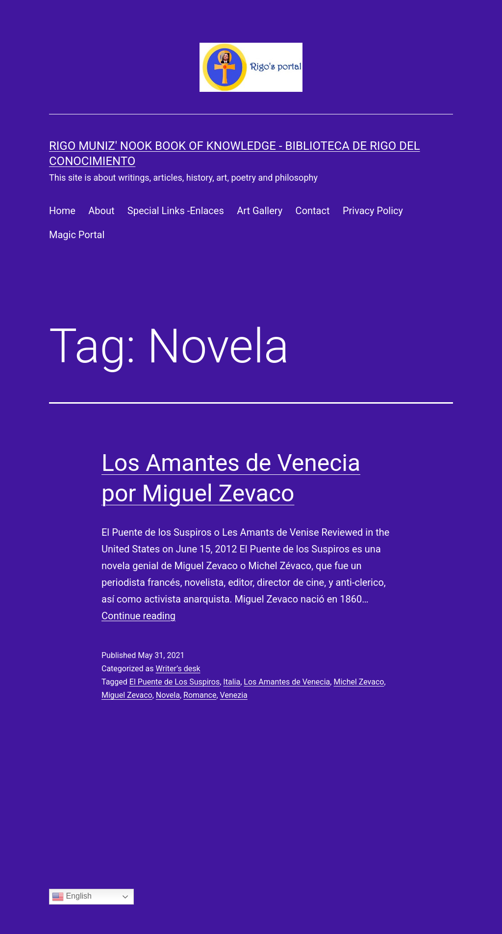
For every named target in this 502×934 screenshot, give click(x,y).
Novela (168, 695)
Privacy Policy (373, 211)
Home (62, 211)
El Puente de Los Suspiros (174, 682)
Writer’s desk (177, 668)
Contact (313, 211)
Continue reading (138, 616)
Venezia (234, 695)
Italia (231, 682)
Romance (199, 695)
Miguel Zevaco (126, 695)
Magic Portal (76, 235)
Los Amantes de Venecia (287, 682)
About (101, 211)
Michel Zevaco (358, 682)
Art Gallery (259, 211)
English (72, 897)
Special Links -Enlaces (175, 211)
